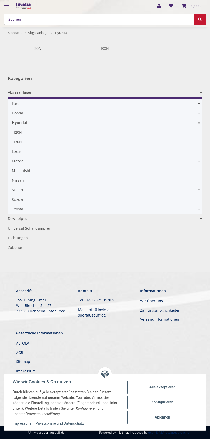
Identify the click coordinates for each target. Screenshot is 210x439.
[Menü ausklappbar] (6, 3)
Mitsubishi (21, 170)
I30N (105, 48)
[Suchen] (200, 19)
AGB (19, 352)
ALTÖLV (22, 343)
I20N (37, 48)
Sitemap (23, 361)
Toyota (17, 209)
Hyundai (19, 122)
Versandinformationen (159, 319)
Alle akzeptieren (162, 387)
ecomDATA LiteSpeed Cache (168, 432)
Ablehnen (162, 417)
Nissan (18, 180)
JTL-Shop (123, 432)
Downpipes (17, 218)
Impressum (22, 423)
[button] (159, 6)
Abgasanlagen (20, 92)
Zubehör (15, 247)
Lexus (17, 151)
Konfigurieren (162, 402)
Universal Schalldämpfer (29, 228)
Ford (16, 103)
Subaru (18, 189)
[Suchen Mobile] (99, 19)
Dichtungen (18, 237)
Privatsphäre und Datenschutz (60, 423)
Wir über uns (151, 300)
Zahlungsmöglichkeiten (160, 310)
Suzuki (17, 199)
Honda (17, 113)
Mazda (18, 161)
